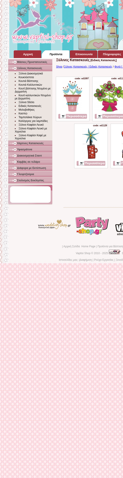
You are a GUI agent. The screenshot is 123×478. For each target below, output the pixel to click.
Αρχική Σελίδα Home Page (79, 246)
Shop (59, 66)
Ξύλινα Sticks (26, 102)
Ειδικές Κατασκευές (30, 106)
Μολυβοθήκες (27, 109)
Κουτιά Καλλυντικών (30, 84)
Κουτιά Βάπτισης (28, 81)
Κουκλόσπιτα (26, 77)
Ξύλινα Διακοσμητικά (31, 73)
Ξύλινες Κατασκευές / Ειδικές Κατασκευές (88, 66)
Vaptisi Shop (83, 253)
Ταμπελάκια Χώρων (30, 117)
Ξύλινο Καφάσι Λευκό (31, 124)
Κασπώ (23, 113)
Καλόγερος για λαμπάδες (33, 121)
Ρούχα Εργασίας (104, 259)
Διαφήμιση (85, 259)
